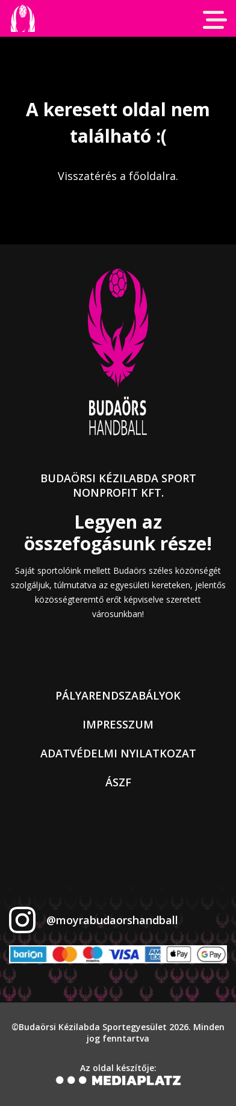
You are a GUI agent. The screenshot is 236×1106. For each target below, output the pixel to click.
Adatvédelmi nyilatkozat (118, 753)
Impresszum (118, 724)
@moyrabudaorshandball (112, 920)
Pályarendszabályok (118, 695)
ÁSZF (118, 782)
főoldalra (152, 176)
